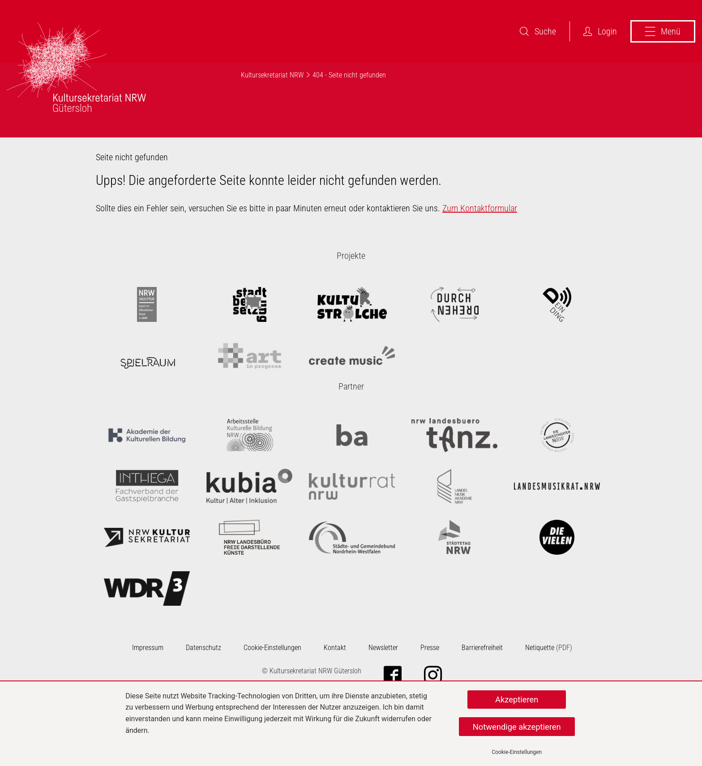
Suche (538, 31)
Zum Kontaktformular (479, 208)
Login (600, 31)
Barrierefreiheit (482, 647)
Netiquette (539, 647)
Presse (429, 647)
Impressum (147, 647)
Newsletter (383, 647)
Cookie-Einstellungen (517, 752)
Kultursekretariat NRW (272, 75)
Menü (663, 31)
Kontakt (335, 647)
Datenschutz (203, 647)
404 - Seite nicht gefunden (349, 75)
